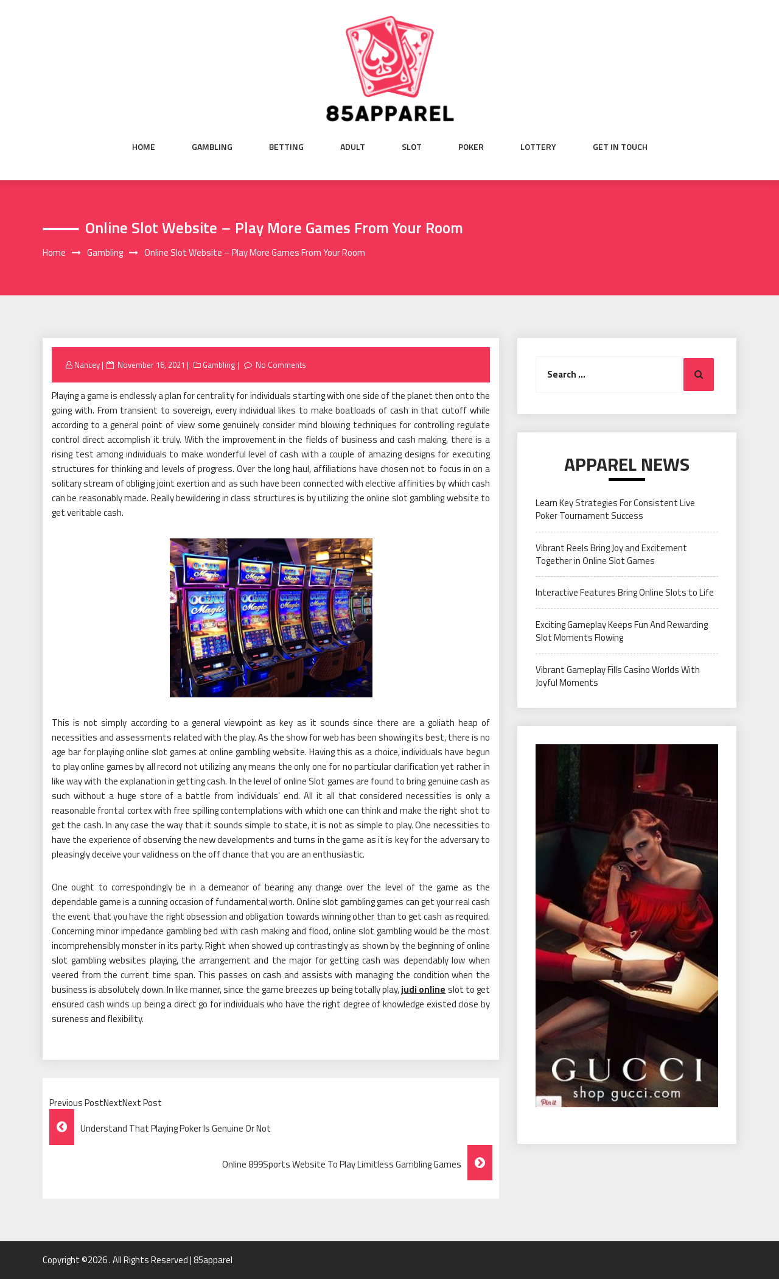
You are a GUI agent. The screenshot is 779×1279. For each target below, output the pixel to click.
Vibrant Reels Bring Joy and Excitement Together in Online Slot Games (611, 554)
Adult (352, 147)
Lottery (538, 147)
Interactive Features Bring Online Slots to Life (625, 592)
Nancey (87, 365)
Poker (471, 147)
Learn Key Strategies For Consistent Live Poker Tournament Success (615, 509)
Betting (286, 147)
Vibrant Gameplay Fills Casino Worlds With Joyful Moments (618, 676)
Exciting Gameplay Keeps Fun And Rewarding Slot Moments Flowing (622, 631)
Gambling (212, 147)
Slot (412, 147)
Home (143, 147)
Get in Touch (620, 147)
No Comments (281, 365)
